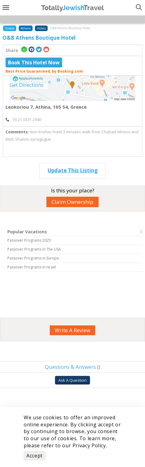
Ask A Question (72, 380)
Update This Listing (73, 170)
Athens (26, 28)
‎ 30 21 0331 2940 (23, 119)
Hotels (41, 28)
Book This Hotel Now (34, 62)
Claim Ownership (72, 201)
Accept (34, 455)
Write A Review (72, 330)
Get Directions (27, 84)
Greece (9, 28)
